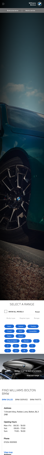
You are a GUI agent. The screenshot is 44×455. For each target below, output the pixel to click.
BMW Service (21, 399)
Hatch (9, 326)
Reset (37, 312)
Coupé (9, 331)
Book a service (30, 10)
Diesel (21, 336)
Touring (33, 326)
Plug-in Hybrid (12, 341)
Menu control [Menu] (3, 3)
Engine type (25, 318)
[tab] (11, 318)
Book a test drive (12, 10)
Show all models (14, 311)
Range (36, 318)
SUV (20, 331)
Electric (26, 341)
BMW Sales (7, 399)
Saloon (20, 326)
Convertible (33, 331)
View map (8, 452)
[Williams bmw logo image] (35, 4)
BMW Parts (35, 399)
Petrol (9, 336)
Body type (11, 318)
